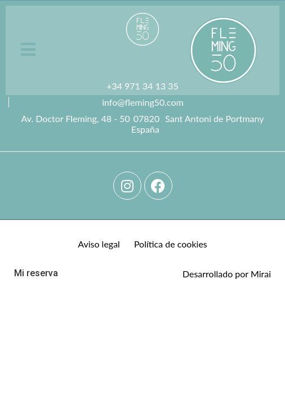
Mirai (261, 273)
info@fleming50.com (143, 102)
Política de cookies (170, 243)
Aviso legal (99, 243)
